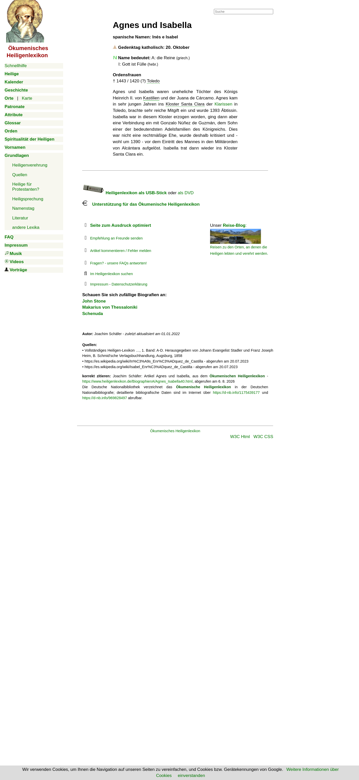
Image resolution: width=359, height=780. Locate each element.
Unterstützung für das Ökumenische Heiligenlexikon (141, 204)
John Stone (94, 301)
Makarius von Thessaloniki (109, 307)
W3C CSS (263, 436)
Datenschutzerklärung (129, 284)
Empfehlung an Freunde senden (116, 238)
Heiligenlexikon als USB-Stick (124, 192)
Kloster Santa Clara (185, 104)
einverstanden (191, 775)
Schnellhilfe (16, 65)
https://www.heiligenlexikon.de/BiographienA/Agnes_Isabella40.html (137, 381)
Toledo (153, 81)
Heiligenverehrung (29, 165)
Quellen (19, 174)
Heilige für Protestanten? (25, 187)
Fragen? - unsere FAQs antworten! (118, 263)
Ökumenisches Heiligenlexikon (175, 431)
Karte (27, 98)
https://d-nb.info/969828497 (104, 398)
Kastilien (151, 98)
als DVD (186, 192)
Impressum (99, 284)
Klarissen (223, 104)
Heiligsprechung (27, 199)
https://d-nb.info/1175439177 (236, 393)
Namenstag (23, 208)
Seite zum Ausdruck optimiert (120, 225)
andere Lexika (25, 227)
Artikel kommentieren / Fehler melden (120, 251)
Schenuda (92, 313)
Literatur (20, 218)
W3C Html (240, 436)
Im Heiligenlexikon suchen (111, 274)
